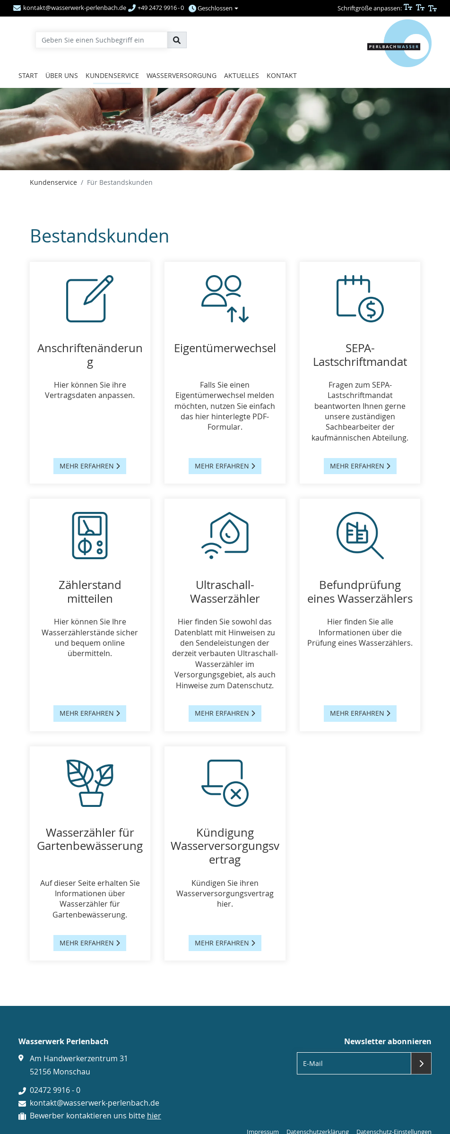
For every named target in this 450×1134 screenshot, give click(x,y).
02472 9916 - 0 (55, 1090)
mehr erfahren (90, 466)
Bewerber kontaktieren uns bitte (95, 1115)
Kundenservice (112, 75)
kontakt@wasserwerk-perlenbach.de (94, 1103)
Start (28, 75)
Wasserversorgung (181, 75)
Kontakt (282, 75)
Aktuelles (241, 75)
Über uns (61, 75)
